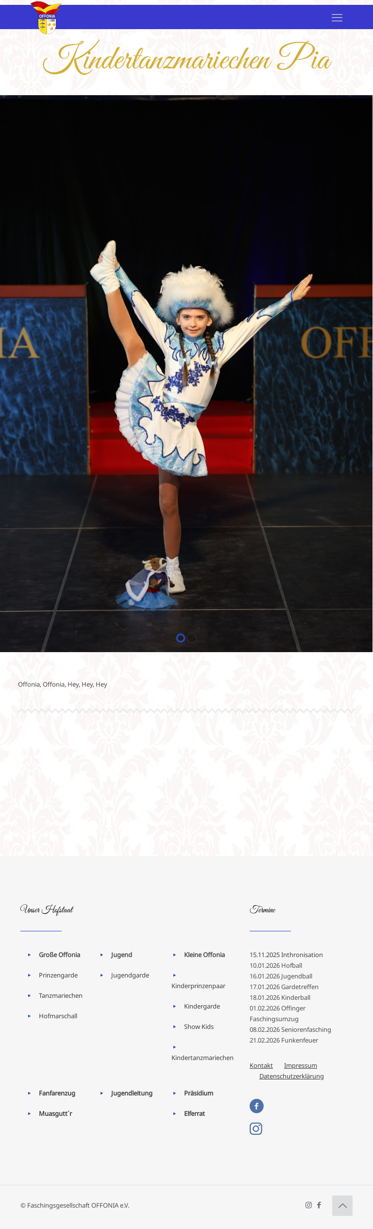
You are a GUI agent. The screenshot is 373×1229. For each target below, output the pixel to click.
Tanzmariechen (61, 995)
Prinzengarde (58, 975)
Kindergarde (202, 1006)
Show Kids (199, 1026)
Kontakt (261, 1065)
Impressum (300, 1065)
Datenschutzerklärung (291, 1076)
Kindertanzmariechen (202, 1057)
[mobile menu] (337, 17)
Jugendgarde (130, 975)
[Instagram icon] (308, 1205)
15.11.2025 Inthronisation (286, 954)
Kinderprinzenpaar (198, 985)
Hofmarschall (58, 1015)
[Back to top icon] (342, 1205)
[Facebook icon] (318, 1205)
